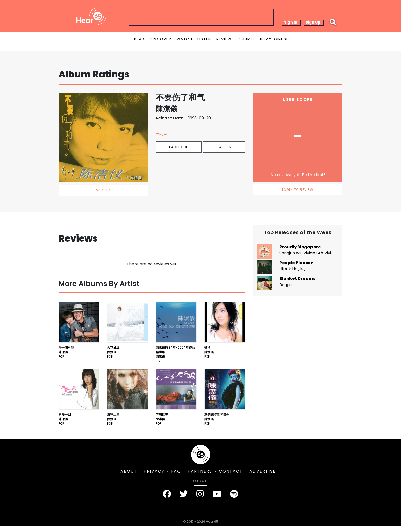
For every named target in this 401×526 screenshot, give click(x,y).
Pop (61, 356)
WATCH (184, 39)
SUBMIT (247, 39)
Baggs (285, 285)
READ (139, 39)
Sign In (290, 22)
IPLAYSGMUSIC (275, 39)
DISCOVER (160, 39)
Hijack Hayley (292, 269)
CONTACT (231, 471)
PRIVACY (154, 471)
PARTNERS (200, 471)
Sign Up (313, 22)
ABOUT (128, 471)
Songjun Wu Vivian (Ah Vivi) (306, 253)
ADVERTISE (262, 471)
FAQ (176, 471)
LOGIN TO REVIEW (298, 189)
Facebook (178, 147)
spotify (103, 190)
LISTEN (204, 39)
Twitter (224, 147)
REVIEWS (225, 39)
